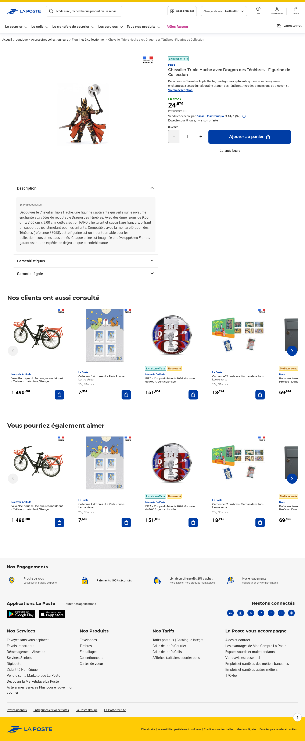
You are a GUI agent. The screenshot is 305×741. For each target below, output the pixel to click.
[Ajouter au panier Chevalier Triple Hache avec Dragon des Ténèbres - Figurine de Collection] (249, 137)
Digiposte (14, 663)
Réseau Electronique (210, 116)
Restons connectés (273, 603)
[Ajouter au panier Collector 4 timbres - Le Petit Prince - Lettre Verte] (126, 395)
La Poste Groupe (86, 710)
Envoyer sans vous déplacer (28, 640)
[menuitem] (16, 27)
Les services (108, 26)
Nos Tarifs (163, 631)
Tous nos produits (141, 26)
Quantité (173, 127)
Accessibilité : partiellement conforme (179, 729)
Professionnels (17, 710)
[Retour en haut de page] (297, 717)
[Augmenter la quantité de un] (200, 136)
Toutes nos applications (80, 604)
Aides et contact (237, 640)
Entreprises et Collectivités (51, 710)
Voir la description (180, 90)
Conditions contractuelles (218, 729)
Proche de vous (34, 578)
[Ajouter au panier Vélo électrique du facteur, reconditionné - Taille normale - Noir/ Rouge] (59, 395)
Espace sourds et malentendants (250, 651)
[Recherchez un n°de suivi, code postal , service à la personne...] (84, 11)
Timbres (86, 645)
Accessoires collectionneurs (49, 39)
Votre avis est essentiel (242, 657)
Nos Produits (94, 631)
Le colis (37, 26)
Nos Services (21, 631)
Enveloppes (88, 640)
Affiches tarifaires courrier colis (176, 657)
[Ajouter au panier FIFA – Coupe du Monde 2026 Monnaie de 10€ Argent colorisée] (193, 395)
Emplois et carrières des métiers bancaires (257, 663)
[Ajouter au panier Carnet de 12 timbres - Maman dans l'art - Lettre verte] (260, 395)
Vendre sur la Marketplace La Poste (33, 675)
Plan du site (148, 729)
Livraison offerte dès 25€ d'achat (191, 578)
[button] (258, 11)
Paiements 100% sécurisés (114, 580)
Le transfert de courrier (70, 26)
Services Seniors (19, 657)
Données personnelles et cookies (278, 729)
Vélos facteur (177, 26)
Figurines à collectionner (88, 39)
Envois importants (20, 645)
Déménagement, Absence (26, 651)
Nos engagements (254, 578)
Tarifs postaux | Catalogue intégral (178, 640)
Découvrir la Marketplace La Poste (33, 681)
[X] (250, 613)
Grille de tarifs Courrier (169, 645)
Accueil (7, 39)
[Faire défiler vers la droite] (292, 351)
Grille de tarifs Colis (167, 651)
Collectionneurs (91, 657)
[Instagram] (240, 613)
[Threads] (291, 613)
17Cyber (231, 675)
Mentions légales (246, 729)
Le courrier (13, 26)
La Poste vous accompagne (256, 631)
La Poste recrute (115, 710)
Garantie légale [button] (230, 151)
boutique (22, 39)
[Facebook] (271, 613)
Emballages (88, 651)
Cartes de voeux (92, 663)
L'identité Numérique (22, 669)
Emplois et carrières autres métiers (251, 669)
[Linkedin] (230, 613)
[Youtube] (281, 613)
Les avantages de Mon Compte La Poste (255, 645)
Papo (171, 65)
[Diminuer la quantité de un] (173, 136)
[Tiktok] (261, 613)
